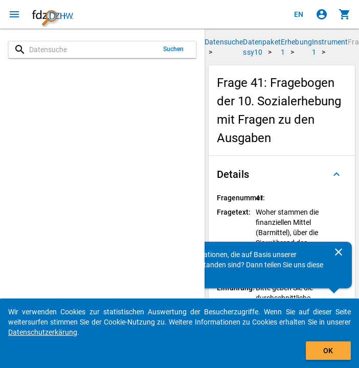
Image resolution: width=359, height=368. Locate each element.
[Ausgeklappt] (336, 174)
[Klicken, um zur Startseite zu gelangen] (52, 14)
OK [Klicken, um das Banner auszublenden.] (328, 351)
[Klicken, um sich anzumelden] (321, 14)
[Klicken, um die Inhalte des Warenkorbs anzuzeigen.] (344, 14)
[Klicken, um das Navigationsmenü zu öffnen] (14, 14)
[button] (282, 174)
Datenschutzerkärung (42, 332)
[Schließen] (338, 252)
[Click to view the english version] (298, 14)
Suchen (173, 49)
